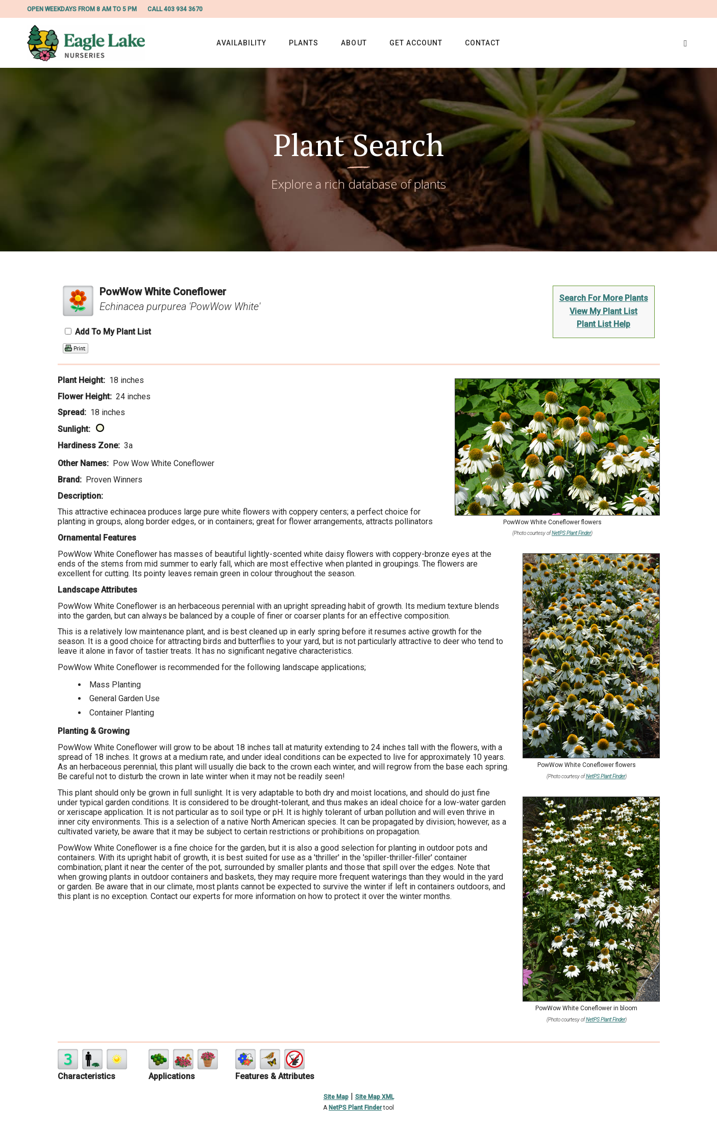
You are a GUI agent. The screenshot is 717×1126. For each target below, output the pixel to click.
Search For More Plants (603, 298)
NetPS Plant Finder (571, 533)
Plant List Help (603, 324)
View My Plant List (603, 311)
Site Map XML (374, 1097)
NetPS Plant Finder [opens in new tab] (355, 1107)
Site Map (336, 1097)
